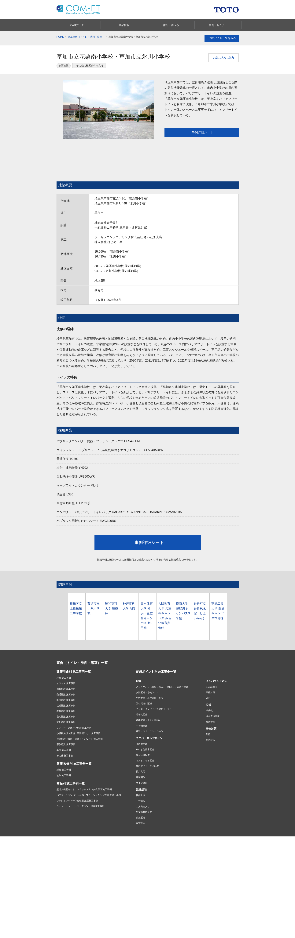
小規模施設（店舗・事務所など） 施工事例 (78, 726)
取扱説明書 (92, 894)
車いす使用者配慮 (145, 742)
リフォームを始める (130, 867)
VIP (207, 690)
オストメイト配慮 (145, 753)
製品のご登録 (94, 911)
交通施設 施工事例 (66, 687)
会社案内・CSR (218, 865)
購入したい (62, 903)
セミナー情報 (258, 934)
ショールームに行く (159, 872)
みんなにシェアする (260, 924)
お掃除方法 (215, 861)
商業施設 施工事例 (66, 681)
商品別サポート (64, 894)
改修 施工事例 (64, 768)
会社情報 (125, 887)
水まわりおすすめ (190, 852)
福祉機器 (91, 861)
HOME (60, 37)
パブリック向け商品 (97, 852)
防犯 (208, 727)
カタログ (186, 847)
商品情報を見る (111, 934)
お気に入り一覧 (221, 38)
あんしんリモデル (130, 847)
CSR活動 (124, 896)
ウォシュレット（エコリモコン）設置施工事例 (80, 799)
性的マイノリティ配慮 (147, 759)
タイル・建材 (216, 852)
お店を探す (154, 867)
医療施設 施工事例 (66, 693)
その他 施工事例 (65, 748)
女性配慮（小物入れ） (147, 685)
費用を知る (125, 872)
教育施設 (63, 65)
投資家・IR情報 (157, 891)
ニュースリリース (129, 901)
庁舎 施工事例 (64, 670)
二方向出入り (143, 799)
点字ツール (215, 870)
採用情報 (153, 896)
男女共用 (140, 764)
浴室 (59, 856)
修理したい (62, 898)
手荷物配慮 (141, 718)
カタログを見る (184, 934)
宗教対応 (210, 685)
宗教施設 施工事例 (66, 737)
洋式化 (209, 703)
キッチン (61, 852)
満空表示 (140, 816)
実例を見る (125, 876)
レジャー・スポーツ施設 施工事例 (74, 720)
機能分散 (140, 788)
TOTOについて (127, 891)
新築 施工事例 (64, 762)
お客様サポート (66, 884)
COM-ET (186, 900)
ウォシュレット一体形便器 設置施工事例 (77, 793)
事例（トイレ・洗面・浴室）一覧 (82, 655)
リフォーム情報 (129, 862)
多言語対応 (211, 679)
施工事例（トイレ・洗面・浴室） (86, 37)
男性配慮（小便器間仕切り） (151, 690)
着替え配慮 (141, 707)
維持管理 (210, 714)
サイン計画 (141, 775)
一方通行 (140, 793)
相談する (153, 876)
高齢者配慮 (141, 736)
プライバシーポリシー (91, 833)
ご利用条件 (66, 833)
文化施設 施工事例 (66, 715)
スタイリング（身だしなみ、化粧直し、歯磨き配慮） (163, 679)
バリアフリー (216, 856)
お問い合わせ (94, 889)
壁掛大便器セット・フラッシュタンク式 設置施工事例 (84, 782)
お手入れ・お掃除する (68, 907)
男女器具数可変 (144, 805)
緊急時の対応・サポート (69, 889)
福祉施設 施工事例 (66, 698)
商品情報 (62, 847)
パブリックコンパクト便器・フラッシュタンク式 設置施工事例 (89, 787)
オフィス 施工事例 (66, 676)
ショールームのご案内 (194, 885)
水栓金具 (61, 870)
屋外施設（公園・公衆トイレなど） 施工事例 (80, 731)
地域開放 (140, 770)
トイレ (60, 865)
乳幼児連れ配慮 (144, 696)
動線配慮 (140, 810)
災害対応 (210, 732)
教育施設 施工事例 (66, 704)
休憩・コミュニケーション (149, 724)
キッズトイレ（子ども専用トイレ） (154, 701)
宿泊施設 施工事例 (66, 709)
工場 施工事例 (64, 742)
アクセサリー (94, 856)
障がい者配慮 (143, 747)
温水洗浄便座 (212, 708)
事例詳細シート (201, 132)
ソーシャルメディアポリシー (125, 833)
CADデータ (37, 934)
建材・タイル (94, 865)
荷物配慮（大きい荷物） (148, 712)
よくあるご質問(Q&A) (98, 898)
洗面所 (60, 861)
